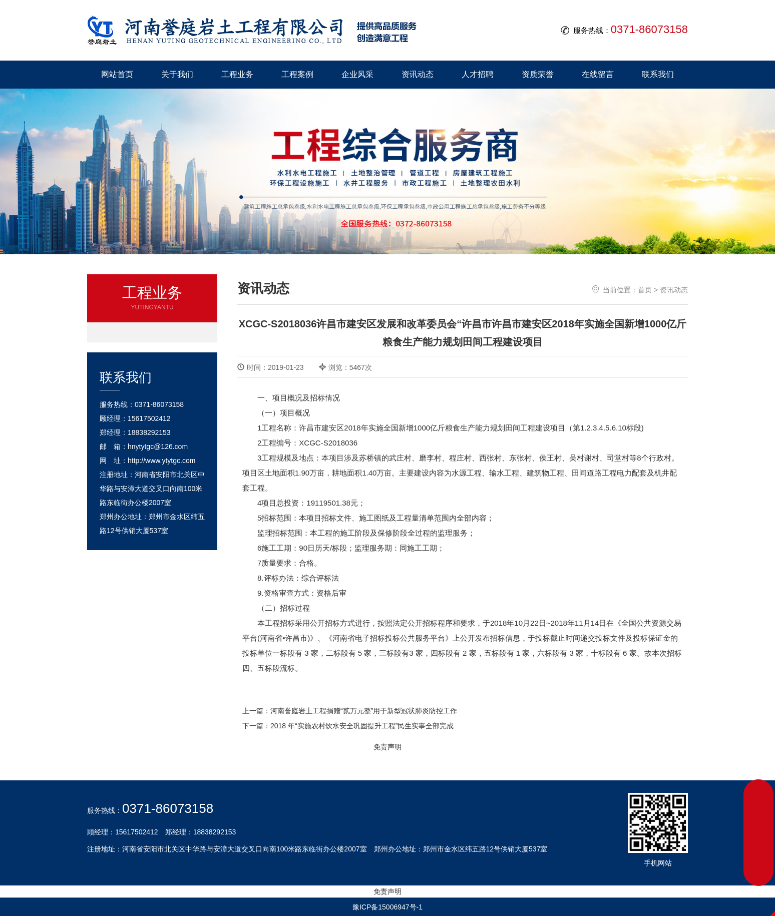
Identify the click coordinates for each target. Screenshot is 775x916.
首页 (645, 290)
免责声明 (387, 747)
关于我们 (177, 74)
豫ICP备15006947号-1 (387, 907)
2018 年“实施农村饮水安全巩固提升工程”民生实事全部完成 (362, 726)
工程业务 (237, 74)
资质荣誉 (538, 74)
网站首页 (117, 74)
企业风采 (357, 74)
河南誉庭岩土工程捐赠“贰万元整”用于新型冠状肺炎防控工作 (363, 711)
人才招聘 (478, 74)
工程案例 (297, 74)
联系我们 (658, 74)
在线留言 (598, 74)
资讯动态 (418, 74)
